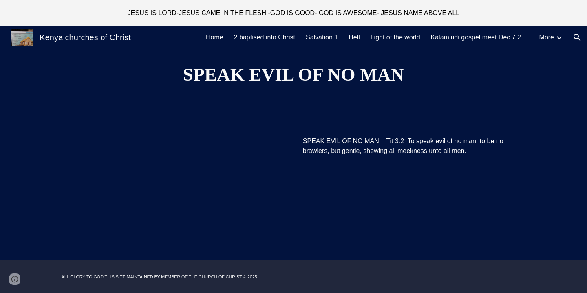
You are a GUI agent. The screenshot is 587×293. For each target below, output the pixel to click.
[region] (293, 13)
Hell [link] (354, 37)
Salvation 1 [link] (322, 37)
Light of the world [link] (395, 37)
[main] (293, 75)
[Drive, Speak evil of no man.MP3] (172, 148)
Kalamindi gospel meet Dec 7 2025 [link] (480, 37)
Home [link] (214, 37)
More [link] (546, 37)
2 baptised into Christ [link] (264, 37)
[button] (577, 37)
